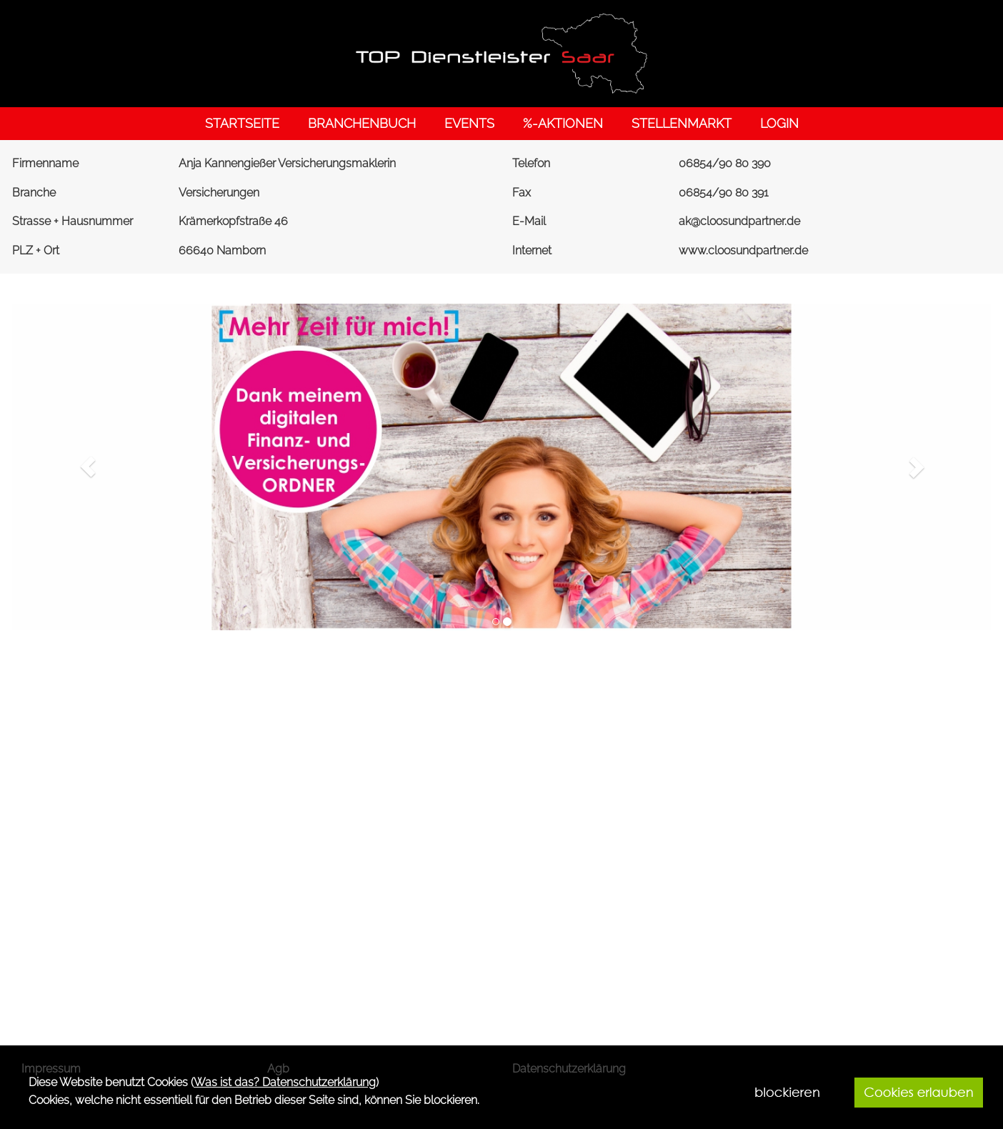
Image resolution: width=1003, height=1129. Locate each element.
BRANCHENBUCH (362, 123)
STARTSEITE (242, 123)
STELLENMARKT (682, 123)
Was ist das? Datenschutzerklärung (285, 1082)
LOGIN (779, 123)
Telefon (531, 163)
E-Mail (529, 221)
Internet (532, 250)
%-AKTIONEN (563, 123)
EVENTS (469, 123)
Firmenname (45, 163)
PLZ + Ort (35, 250)
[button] (87, 466)
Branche (34, 192)
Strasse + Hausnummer (72, 221)
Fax (521, 192)
